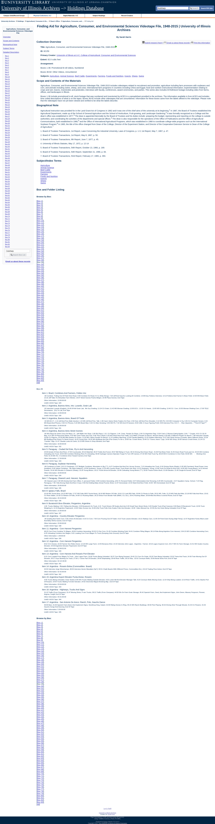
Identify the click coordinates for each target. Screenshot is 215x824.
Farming (101, 76)
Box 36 (7, 137)
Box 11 (7, 79)
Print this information (200, 43)
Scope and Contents (11, 41)
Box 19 (7, 98)
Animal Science (67, 76)
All (38, 383)
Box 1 (7, 56)
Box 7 (7, 70)
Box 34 (7, 132)
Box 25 (7, 111)
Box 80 (7, 239)
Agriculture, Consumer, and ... (73, 21)
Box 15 (7, 88)
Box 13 (7, 84)
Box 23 (7, 107)
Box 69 (7, 214)
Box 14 (7, 86)
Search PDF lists (207, 8)
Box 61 (7, 195)
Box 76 (7, 230)
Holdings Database (85, 8)
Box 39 (7, 144)
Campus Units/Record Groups (14, 15)
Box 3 (7, 60)
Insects (128, 76)
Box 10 (7, 77)
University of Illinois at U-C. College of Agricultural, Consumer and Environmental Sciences (96, 55)
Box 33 (7, 130)
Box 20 (7, 100)
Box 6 (7, 67)
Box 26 (7, 114)
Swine (141, 76)
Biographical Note (10, 45)
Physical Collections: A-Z (42, 15)
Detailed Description (11, 52)
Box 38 (7, 142)
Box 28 (7, 118)
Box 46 (7, 160)
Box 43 (7, 153)
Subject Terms (8, 48)
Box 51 (7, 172)
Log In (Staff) (107, 808)
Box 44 (7, 156)
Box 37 (7, 139)
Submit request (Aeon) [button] (152, 43)
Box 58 (7, 188)
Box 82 (7, 244)
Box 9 (7, 74)
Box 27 (7, 116)
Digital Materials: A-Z (70, 15)
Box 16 (7, 91)
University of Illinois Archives (30, 8)
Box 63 (7, 200)
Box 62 (7, 198)
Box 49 (7, 167)
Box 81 (7, 242)
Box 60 (7, 193)
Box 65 (7, 205)
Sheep (135, 76)
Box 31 (7, 125)
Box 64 (7, 202)
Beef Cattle (80, 76)
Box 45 (7, 158)
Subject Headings (99, 15)
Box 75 (7, 228)
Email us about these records (17, 261)
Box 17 (7, 93)
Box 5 (7, 65)
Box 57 (7, 186)
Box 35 (7, 135)
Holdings (21, 21)
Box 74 (7, 225)
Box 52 (7, 174)
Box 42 (7, 151)
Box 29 (7, 121)
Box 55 (7, 181)
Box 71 (7, 218)
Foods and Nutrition (114, 76)
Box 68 (7, 211)
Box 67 (7, 209)
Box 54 (7, 179)
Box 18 (7, 95)
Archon (105, 821)
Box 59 (7, 191)
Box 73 (7, 223)
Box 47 (7, 163)
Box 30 (7, 123)
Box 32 (7, 128)
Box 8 (7, 72)
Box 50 (7, 170)
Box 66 (7, 207)
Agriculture (54, 76)
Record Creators (127, 15)
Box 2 (7, 58)
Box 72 (7, 221)
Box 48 (7, 165)
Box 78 (7, 235)
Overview (7, 37)
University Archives (8, 21)
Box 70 (7, 216)
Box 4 (7, 63)
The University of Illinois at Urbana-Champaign (113, 823)
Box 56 (7, 184)
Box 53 (7, 177)
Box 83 (7, 246)
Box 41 (7, 149)
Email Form (111, 814)
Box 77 (7, 232)
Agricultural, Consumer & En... (37, 21)
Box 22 (7, 104)
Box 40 (7, 146)
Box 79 (7, 237)
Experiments (91, 76)
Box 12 (7, 81)
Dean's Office (55, 21)
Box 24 (7, 109)
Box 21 (7, 102)
